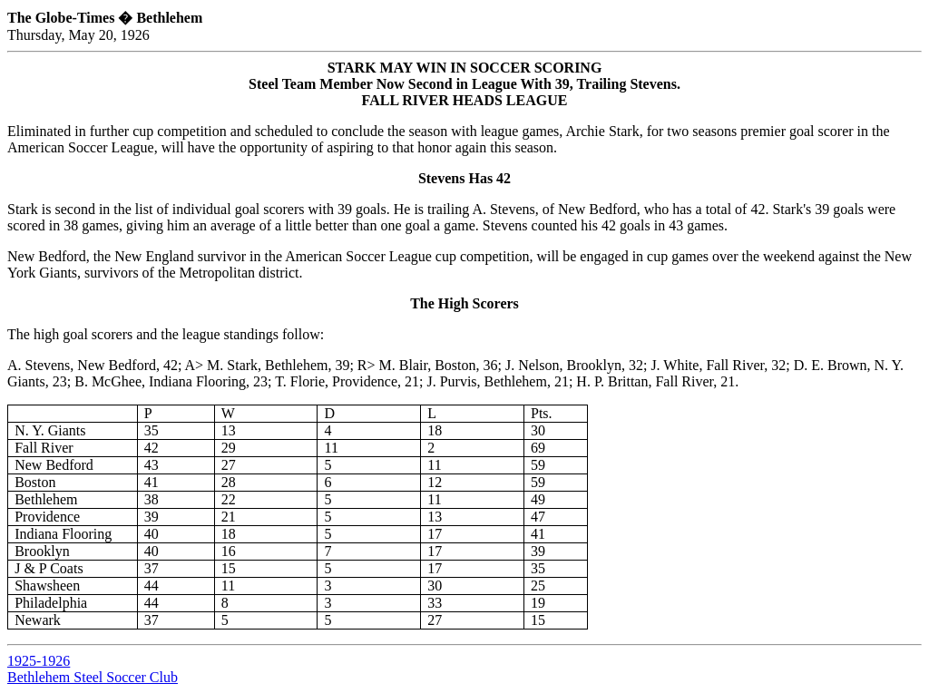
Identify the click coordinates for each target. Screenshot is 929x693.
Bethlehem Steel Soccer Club (92, 677)
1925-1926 (38, 661)
